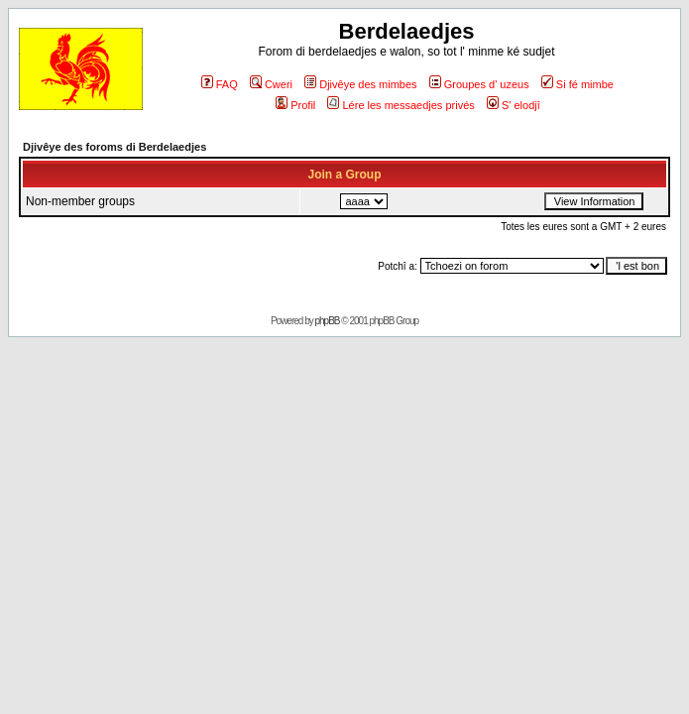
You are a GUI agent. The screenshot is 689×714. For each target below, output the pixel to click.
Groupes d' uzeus (479, 84)
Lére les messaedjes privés (400, 105)
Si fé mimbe (577, 84)
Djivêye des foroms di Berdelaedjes (114, 147)
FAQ (219, 84)
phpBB (327, 320)
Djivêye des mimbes (360, 84)
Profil (295, 105)
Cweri (271, 84)
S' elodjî (513, 105)
